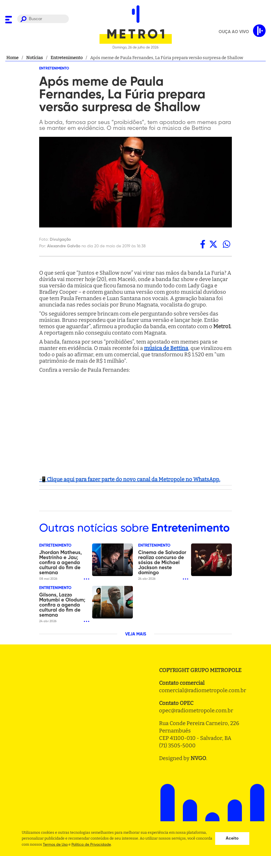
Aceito (232, 838)
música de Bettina (166, 348)
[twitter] (213, 244)
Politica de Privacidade (91, 844)
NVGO (198, 758)
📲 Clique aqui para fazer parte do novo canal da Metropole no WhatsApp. (129, 479)
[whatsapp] (226, 244)
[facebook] (202, 244)
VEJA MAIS (135, 634)
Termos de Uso (55, 844)
